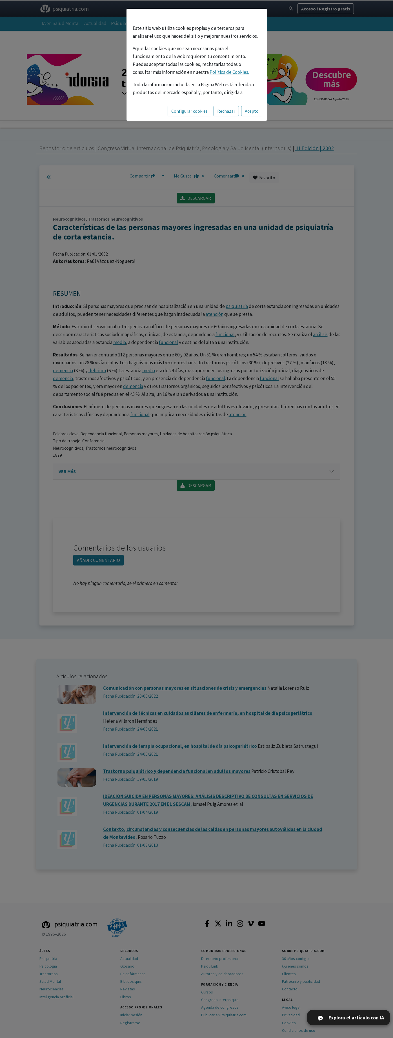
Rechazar (226, 111)
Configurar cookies (189, 111)
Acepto (252, 111)
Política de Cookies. (229, 72)
